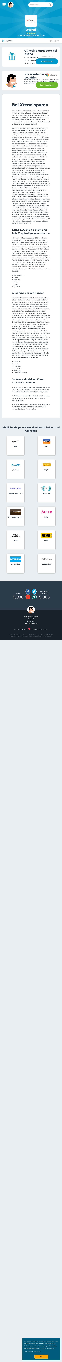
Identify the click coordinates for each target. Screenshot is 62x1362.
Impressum (31, 621)
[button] (32, 1351)
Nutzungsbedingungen (31, 617)
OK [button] (41, 1356)
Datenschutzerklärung (31, 623)
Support (31, 619)
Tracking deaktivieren (47, 1348)
